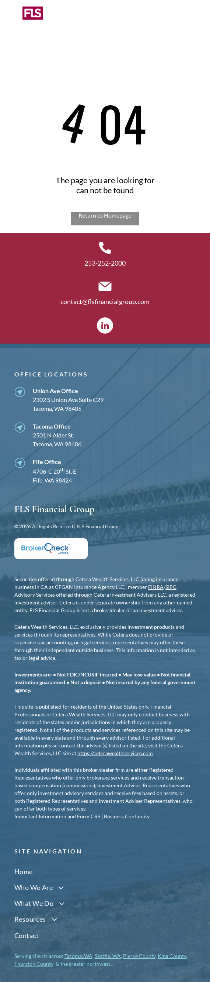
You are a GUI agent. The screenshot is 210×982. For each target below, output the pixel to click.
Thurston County (33, 964)
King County (172, 956)
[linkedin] (105, 326)
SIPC (170, 587)
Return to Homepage (105, 215)
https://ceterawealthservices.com (115, 753)
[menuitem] (105, 871)
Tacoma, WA (78, 956)
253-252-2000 (105, 263)
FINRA (156, 587)
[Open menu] (191, 19)
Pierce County (139, 956)
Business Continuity (127, 816)
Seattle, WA (108, 956)
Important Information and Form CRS (57, 816)
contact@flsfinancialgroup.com (105, 301)
